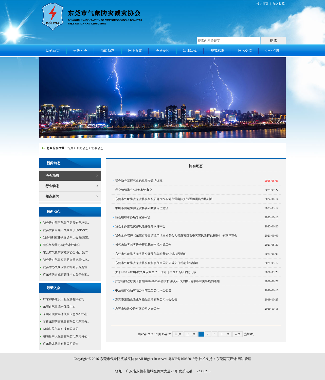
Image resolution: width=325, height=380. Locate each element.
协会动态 (52, 176)
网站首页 (53, 51)
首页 (70, 148)
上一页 (190, 334)
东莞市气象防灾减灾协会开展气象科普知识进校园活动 (150, 254)
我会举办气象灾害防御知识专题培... (66, 267)
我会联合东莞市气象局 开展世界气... (66, 230)
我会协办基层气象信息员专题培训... (66, 222)
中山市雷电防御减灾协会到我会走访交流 (141, 208)
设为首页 (262, 3)
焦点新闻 (52, 196)
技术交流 (245, 51)
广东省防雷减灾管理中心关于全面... (66, 274)
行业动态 (52, 186)
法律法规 (190, 51)
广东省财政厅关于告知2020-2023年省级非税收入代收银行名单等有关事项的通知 (167, 281)
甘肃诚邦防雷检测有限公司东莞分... (66, 321)
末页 (237, 334)
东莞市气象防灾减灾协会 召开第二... (66, 252)
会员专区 (162, 51)
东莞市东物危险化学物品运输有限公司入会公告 (146, 299)
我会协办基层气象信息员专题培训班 (138, 180)
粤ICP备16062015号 (183, 359)
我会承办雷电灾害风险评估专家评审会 (140, 226)
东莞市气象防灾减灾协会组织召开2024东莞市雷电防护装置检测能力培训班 (164, 199)
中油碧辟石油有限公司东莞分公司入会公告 (143, 290)
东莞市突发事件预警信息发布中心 (65, 314)
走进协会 (80, 51)
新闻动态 (107, 51)
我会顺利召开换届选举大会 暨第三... (66, 237)
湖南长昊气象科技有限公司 (60, 329)
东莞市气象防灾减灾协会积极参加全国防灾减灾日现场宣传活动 (156, 263)
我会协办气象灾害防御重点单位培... (66, 259)
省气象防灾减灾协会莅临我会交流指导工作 (143, 244)
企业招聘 (272, 51)
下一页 (224, 334)
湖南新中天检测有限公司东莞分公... (66, 336)
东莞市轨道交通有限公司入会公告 (137, 308)
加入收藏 (279, 3)
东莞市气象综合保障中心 (59, 306)
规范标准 (217, 51)
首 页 (178, 334)
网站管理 (244, 359)
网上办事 (135, 51)
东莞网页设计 (226, 359)
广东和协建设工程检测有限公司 (63, 299)
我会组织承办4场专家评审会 (61, 245)
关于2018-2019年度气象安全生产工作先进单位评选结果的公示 (155, 272)
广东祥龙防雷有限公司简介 (60, 343)
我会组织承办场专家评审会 (133, 217)
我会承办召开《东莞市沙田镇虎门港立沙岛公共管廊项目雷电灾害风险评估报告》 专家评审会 (176, 235)
